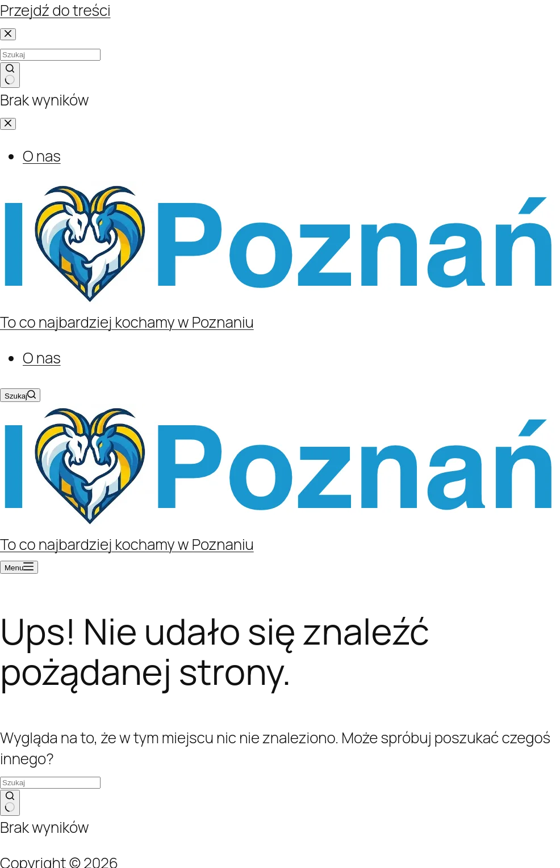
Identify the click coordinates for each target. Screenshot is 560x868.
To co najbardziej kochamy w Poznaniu (127, 322)
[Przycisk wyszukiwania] (10, 803)
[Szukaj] (20, 395)
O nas (42, 358)
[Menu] (19, 567)
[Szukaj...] (50, 783)
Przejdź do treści (55, 10)
